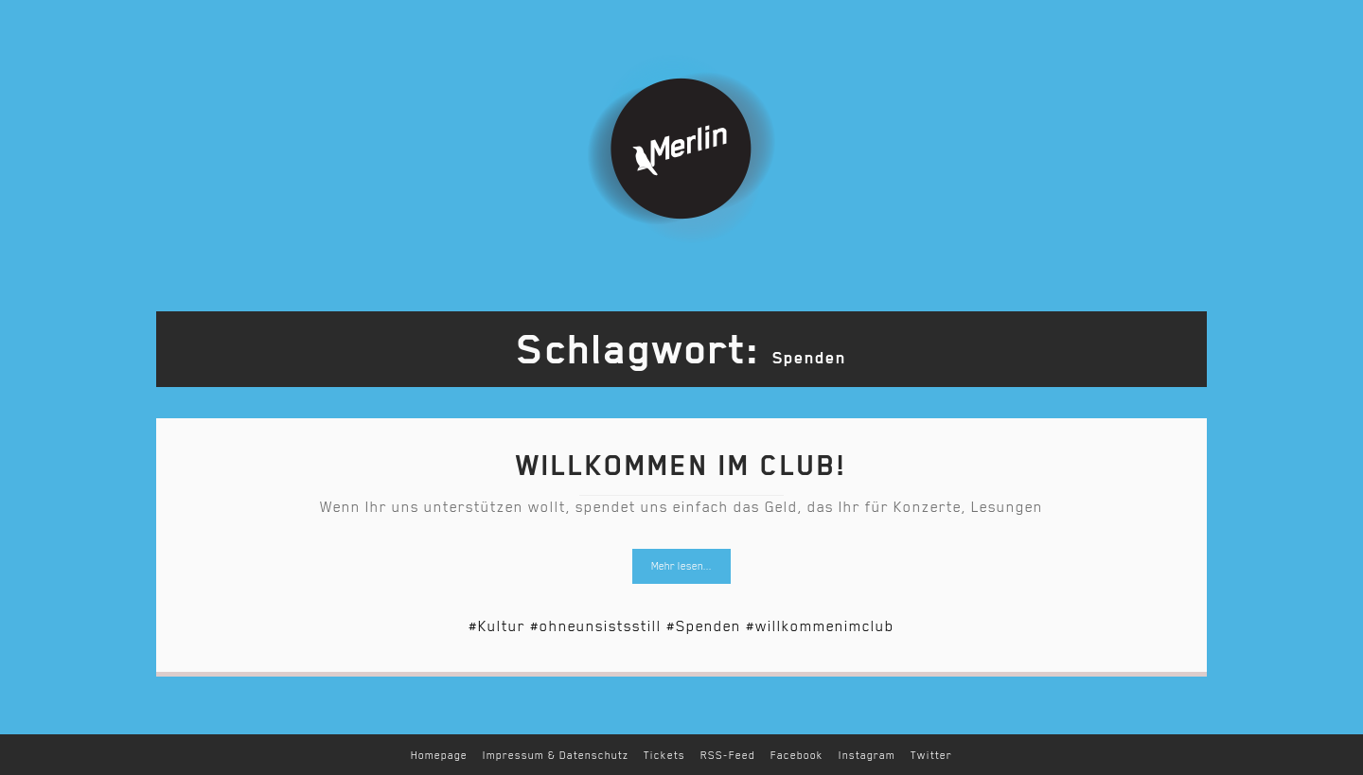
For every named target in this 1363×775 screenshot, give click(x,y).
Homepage (439, 755)
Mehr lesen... (681, 566)
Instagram (867, 755)
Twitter (931, 755)
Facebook (796, 755)
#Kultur (497, 626)
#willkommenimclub (820, 626)
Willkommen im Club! (681, 465)
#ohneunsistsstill (596, 626)
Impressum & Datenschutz (555, 755)
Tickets (664, 755)
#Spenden (703, 626)
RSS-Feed (727, 755)
